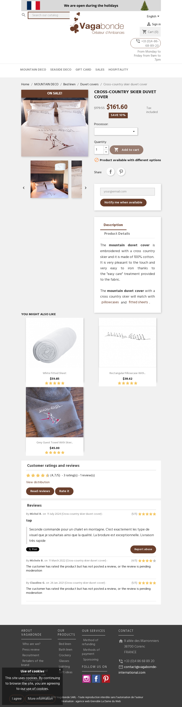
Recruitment (30, 655)
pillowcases (110, 302)
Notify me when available (123, 202)
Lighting (64, 666)
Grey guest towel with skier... (54, 442)
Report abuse (143, 549)
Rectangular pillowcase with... (127, 373)
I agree (17, 699)
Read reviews (40, 491)
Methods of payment (91, 652)
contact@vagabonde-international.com (137, 670)
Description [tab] (113, 225)
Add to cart (126, 150)
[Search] (52, 15)
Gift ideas (65, 672)
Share (110, 172)
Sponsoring (90, 659)
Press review (31, 649)
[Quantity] (99, 149)
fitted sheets (138, 302)
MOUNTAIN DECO (33, 69)
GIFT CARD (83, 69)
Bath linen (65, 649)
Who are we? (31, 644)
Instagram (86, 679)
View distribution (38, 482)
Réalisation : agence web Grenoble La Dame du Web (91, 702)
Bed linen (65, 644)
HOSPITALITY (118, 69)
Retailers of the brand (32, 663)
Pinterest (121, 172)
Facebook (96, 679)
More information (40, 699)
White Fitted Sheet (54, 373)
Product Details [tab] (117, 234)
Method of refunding (90, 642)
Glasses (64, 661)
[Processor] (116, 131)
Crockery (65, 655)
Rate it (64, 491)
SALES (99, 69)
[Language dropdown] (154, 16)
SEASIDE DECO (60, 69)
